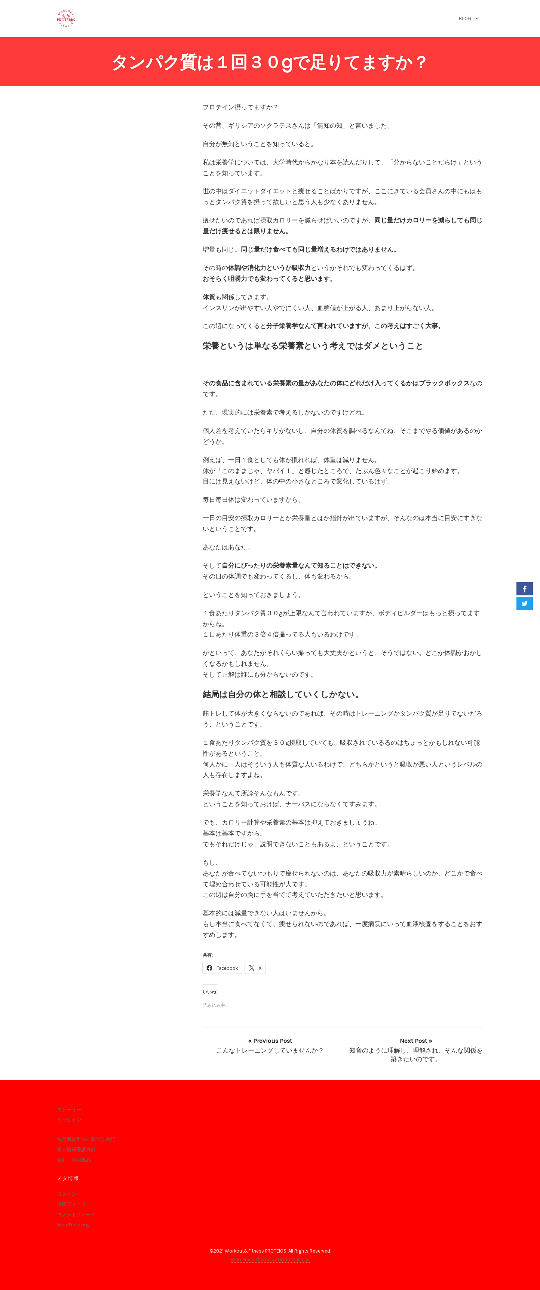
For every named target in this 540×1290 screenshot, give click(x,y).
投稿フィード (71, 1204)
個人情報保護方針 (76, 1149)
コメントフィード (76, 1214)
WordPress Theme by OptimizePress (270, 1259)
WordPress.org (73, 1224)
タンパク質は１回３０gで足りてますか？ (270, 62)
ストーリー (69, 1110)
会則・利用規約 (74, 1160)
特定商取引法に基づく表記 (86, 1139)
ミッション (69, 1120)
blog (465, 18)
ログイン (66, 1194)
